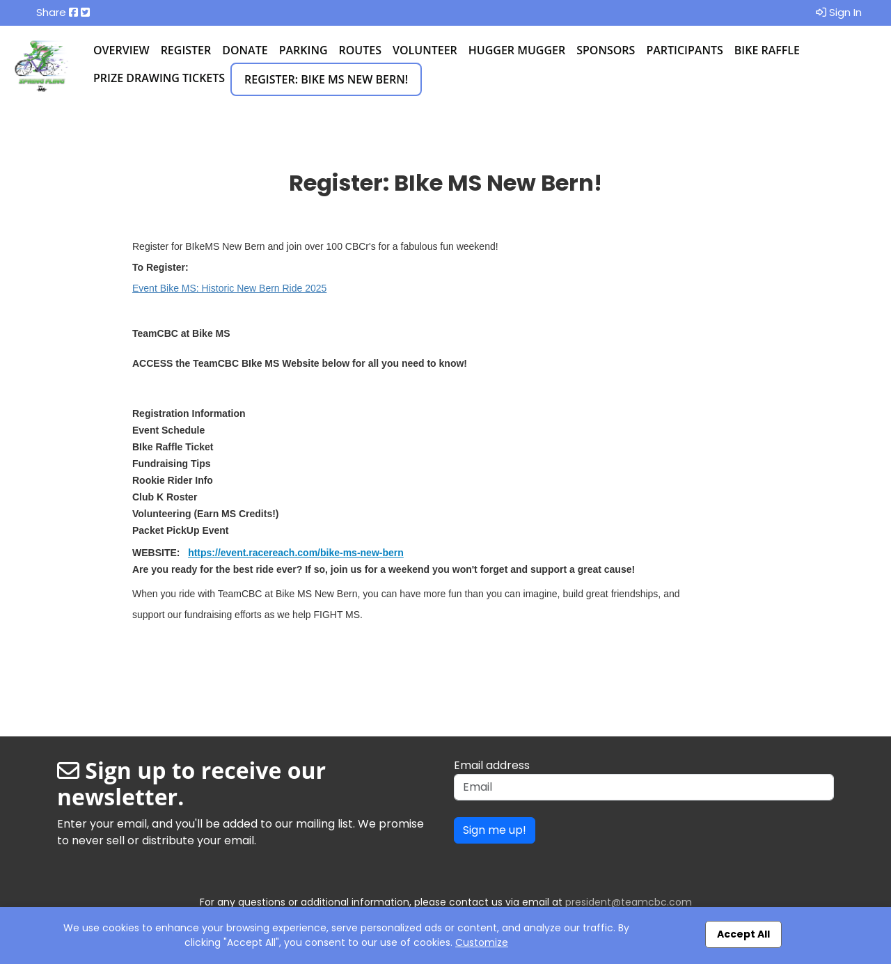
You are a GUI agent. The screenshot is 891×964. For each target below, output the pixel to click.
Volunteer (425, 50)
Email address (492, 765)
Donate (244, 50)
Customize (481, 942)
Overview (121, 50)
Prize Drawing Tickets (159, 78)
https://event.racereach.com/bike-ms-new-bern (296, 552)
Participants (684, 50)
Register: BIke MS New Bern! (326, 79)
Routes (360, 50)
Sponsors (605, 50)
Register (186, 50)
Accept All (743, 934)
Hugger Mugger (516, 50)
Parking (303, 50)
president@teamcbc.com (628, 902)
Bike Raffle (767, 50)
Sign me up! (494, 830)
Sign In (839, 12)
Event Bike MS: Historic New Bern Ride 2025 (229, 288)
